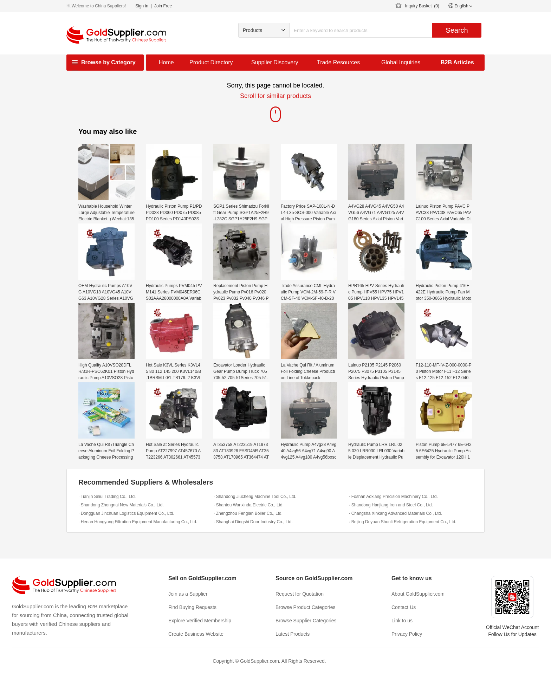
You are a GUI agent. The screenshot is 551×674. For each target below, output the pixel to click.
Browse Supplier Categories (306, 620)
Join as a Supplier (187, 594)
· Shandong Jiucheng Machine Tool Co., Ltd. (255, 496)
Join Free (163, 6)
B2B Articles (457, 62)
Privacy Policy (406, 634)
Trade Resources (338, 62)
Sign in (141, 6)
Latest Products (293, 634)
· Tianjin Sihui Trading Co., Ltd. (107, 496)
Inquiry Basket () (422, 6)
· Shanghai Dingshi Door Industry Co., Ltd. (253, 521)
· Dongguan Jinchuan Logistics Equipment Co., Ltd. (126, 513)
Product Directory (211, 62)
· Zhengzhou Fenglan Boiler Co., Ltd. (248, 513)
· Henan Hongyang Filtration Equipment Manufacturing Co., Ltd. (137, 521)
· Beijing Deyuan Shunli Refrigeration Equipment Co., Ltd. (402, 521)
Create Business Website (195, 634)
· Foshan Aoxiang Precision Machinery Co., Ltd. (393, 496)
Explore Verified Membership (199, 620)
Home (166, 62)
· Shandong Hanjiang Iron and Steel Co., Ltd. (391, 505)
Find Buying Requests (192, 607)
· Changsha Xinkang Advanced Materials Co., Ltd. (395, 513)
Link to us (402, 620)
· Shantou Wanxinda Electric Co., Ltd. (249, 505)
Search (457, 30)
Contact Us (403, 607)
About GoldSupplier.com (418, 594)
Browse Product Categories (305, 607)
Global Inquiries (400, 62)
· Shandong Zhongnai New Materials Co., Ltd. (121, 505)
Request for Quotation (300, 594)
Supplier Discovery (274, 62)
